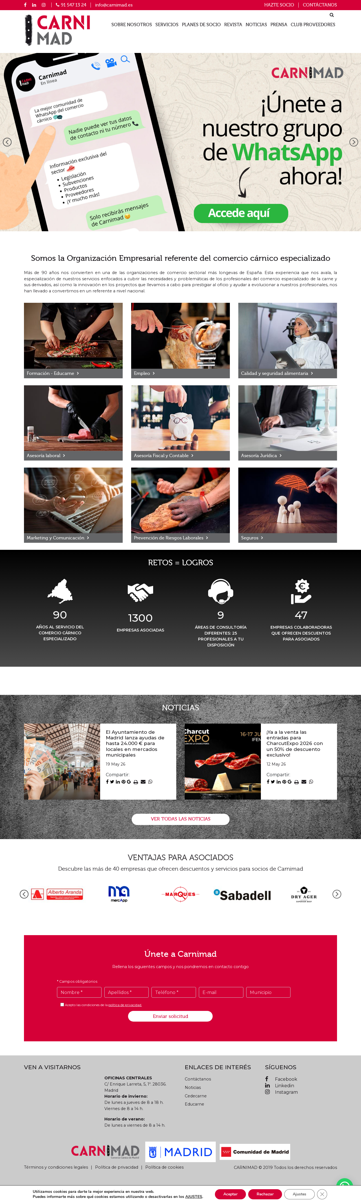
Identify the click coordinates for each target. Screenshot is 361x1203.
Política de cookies (164, 1167)
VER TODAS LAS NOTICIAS (180, 819)
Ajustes (299, 1194)
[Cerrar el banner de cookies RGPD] (322, 1194)
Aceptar (230, 1194)
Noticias (256, 25)
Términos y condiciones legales (56, 1167)
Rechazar (265, 1194)
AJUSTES (193, 1196)
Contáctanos (320, 5)
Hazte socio (279, 5)
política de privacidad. (125, 1005)
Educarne (194, 1104)
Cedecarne (196, 1096)
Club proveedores (313, 25)
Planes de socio (201, 25)
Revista (233, 25)
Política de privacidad (116, 1167)
